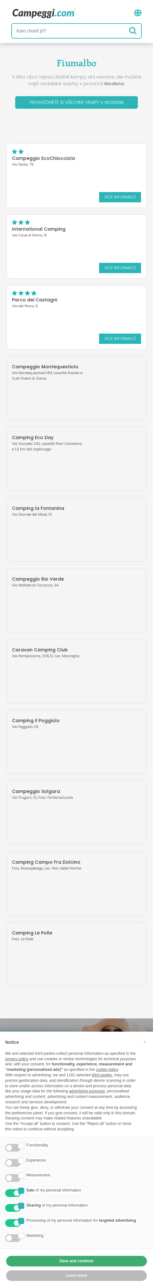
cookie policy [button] (107, 1069)
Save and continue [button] (76, 1261)
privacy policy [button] (16, 1059)
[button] (144, 1042)
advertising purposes (87, 1091)
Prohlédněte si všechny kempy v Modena (77, 102)
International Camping (39, 229)
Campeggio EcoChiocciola (43, 158)
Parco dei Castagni (34, 300)
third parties (102, 1075)
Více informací (120, 197)
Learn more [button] (76, 1275)
